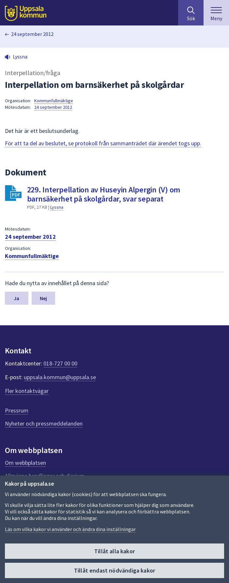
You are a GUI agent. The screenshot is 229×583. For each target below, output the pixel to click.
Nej (43, 298)
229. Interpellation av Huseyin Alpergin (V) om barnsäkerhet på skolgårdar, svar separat (103, 194)
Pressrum (16, 410)
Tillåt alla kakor (114, 551)
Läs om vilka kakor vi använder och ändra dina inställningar (70, 529)
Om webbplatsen (25, 462)
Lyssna (56, 207)
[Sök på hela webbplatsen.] (191, 12)
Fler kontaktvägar (27, 391)
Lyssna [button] (20, 56)
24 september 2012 (32, 34)
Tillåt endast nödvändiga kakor (114, 570)
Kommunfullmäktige (53, 101)
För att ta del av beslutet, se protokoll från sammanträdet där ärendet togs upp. (103, 143)
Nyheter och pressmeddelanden (44, 423)
